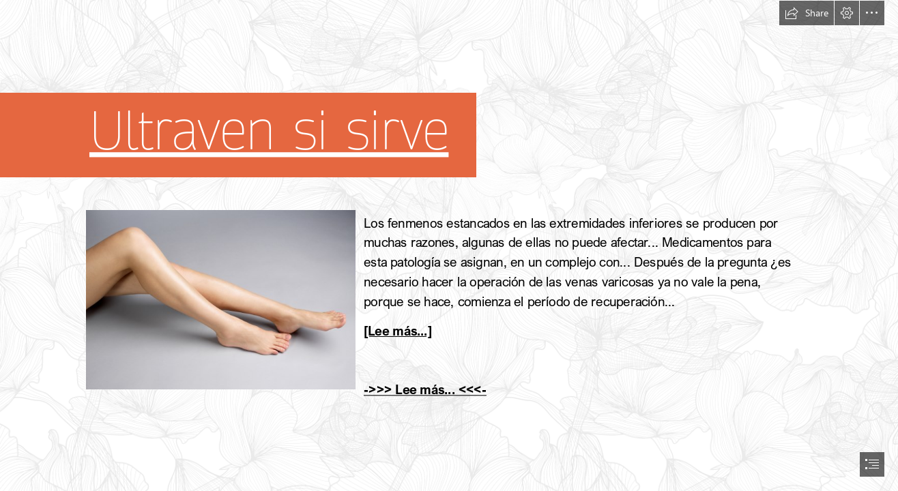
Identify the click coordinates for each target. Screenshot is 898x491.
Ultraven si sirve (268, 131)
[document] (449, 245)
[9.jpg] (220, 299)
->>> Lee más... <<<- (425, 389)
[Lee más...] (398, 330)
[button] (806, 13)
